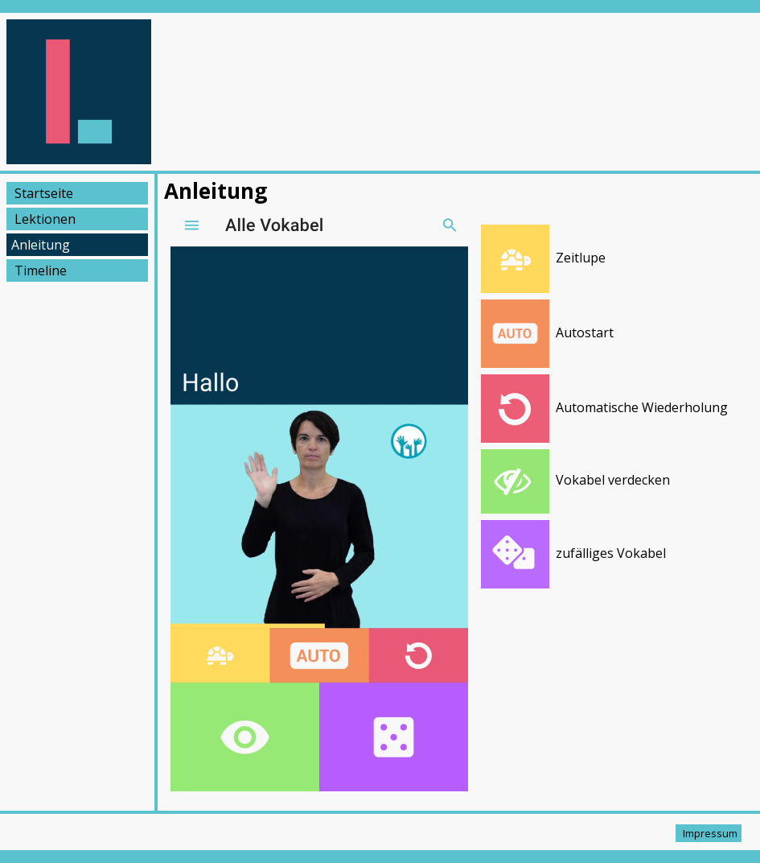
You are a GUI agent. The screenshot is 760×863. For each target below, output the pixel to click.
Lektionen (45, 219)
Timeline (40, 270)
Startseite (43, 193)
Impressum (710, 833)
